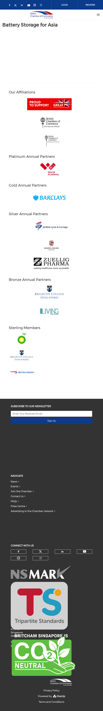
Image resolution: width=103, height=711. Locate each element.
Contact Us (17, 496)
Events (14, 486)
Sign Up (51, 420)
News (14, 481)
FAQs (14, 501)
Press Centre (18, 506)
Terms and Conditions (51, 702)
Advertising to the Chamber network (32, 511)
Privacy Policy (51, 690)
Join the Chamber (21, 491)
